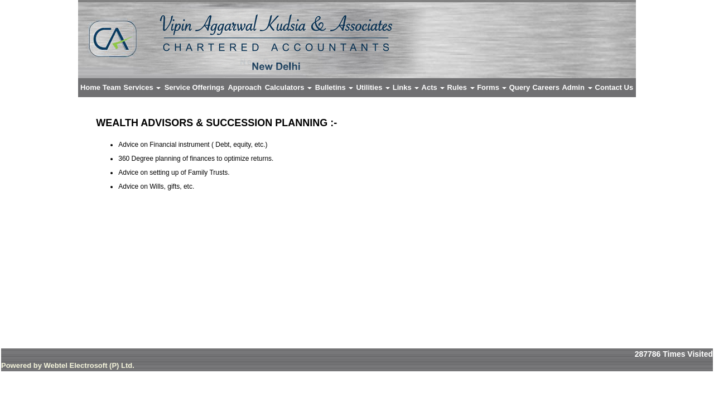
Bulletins (334, 87)
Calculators (288, 87)
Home (90, 87)
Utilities (373, 87)
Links (406, 87)
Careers (545, 87)
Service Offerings (195, 87)
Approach (245, 87)
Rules (461, 87)
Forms (491, 87)
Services (142, 87)
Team (112, 87)
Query (519, 87)
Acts (433, 87)
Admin (577, 87)
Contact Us (614, 87)
